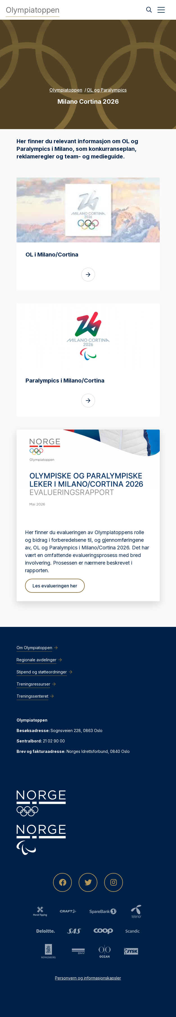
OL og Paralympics (107, 90)
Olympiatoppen (65, 90)
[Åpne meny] (161, 10)
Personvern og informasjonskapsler (88, 978)
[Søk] (149, 10)
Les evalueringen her (55, 586)
